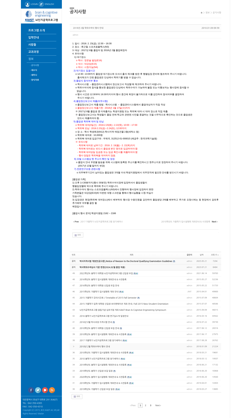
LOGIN (31, 4)
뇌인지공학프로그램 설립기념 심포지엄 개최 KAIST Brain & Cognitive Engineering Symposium (123, 310)
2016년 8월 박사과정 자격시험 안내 (96, 322)
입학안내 (33, 37)
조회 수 (215, 255)
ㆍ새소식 (33, 70)
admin (75, 35)
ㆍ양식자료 (34, 80)
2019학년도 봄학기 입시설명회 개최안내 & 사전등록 (103, 365)
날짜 (202, 255)
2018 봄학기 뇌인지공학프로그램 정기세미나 (100, 359)
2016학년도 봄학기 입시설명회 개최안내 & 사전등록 (103, 279)
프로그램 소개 (36, 30)
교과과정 (33, 52)
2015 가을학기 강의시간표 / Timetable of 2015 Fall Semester (108, 298)
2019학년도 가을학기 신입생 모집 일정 (97, 389)
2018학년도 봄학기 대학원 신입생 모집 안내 (100, 328)
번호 (73, 255)
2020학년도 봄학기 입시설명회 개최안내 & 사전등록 (103, 377)
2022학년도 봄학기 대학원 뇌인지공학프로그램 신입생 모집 (107, 273)
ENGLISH (46, 4)
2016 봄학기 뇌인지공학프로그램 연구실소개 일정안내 (104, 316)
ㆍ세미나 (33, 75)
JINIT (189, 292)
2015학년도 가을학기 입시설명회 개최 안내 (99, 292)
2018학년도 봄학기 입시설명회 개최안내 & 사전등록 (103, 334)
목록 (77, 235)
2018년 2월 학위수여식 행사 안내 (88, 28)
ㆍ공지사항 (34, 65)
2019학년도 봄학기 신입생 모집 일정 (96, 371)
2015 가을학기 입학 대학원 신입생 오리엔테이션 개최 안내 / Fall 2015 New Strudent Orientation (124, 304)
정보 (31, 59)
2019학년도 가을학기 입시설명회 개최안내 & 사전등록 (104, 383)
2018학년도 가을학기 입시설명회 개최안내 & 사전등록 (104, 353)
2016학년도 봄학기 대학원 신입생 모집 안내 (99, 286)
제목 (131, 255)
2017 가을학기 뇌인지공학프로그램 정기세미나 (101, 340)
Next (158, 405)
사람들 (32, 44)
